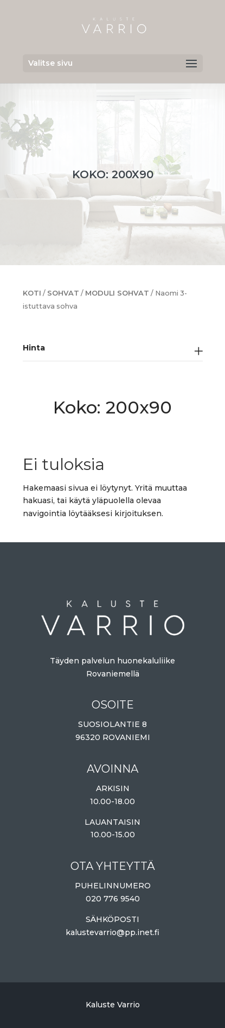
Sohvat (63, 293)
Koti (32, 293)
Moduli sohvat (117, 293)
